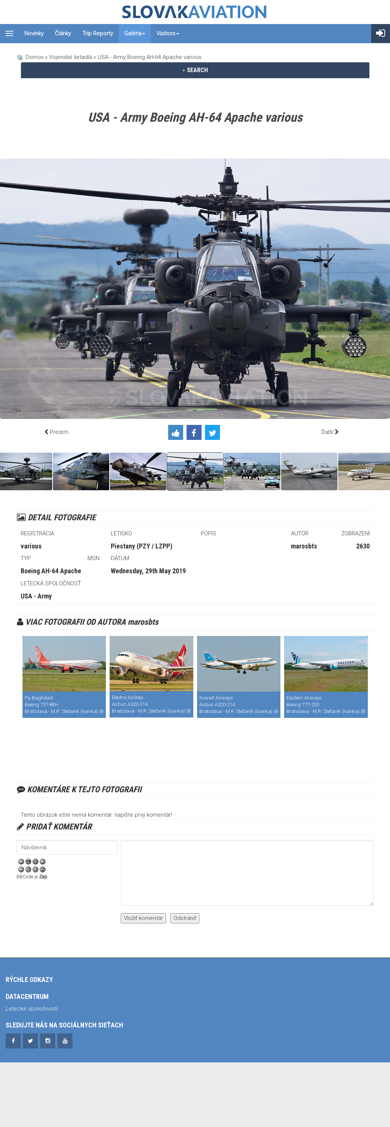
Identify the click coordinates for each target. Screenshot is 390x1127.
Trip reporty (97, 33)
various (31, 546)
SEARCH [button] (195, 70)
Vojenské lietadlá (70, 57)
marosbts (304, 546)
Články (63, 33)
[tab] (195, 70)
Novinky (34, 33)
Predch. (60, 432)
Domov (35, 57)
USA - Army (36, 596)
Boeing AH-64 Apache (51, 571)
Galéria (134, 33)
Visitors (168, 33)
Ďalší (327, 432)
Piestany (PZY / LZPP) (141, 546)
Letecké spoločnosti (32, 1008)
